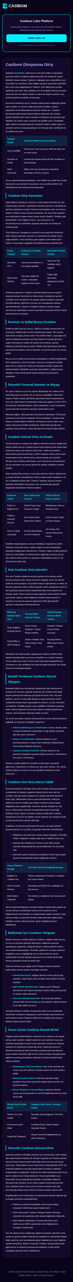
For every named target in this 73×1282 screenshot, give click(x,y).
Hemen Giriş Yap (36, 38)
